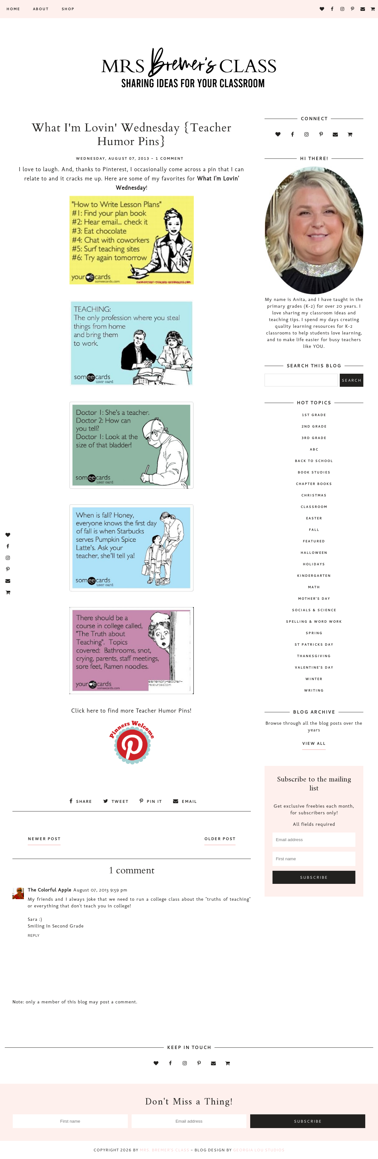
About (41, 8)
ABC (314, 449)
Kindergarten (314, 575)
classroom (314, 506)
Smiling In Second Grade (56, 926)
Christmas (314, 495)
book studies (314, 472)
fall (314, 529)
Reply (34, 935)
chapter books (314, 483)
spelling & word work (314, 621)
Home (13, 8)
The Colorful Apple (49, 890)
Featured (314, 541)
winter (314, 679)
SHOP (68, 8)
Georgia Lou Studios (259, 1150)
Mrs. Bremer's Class (164, 1150)
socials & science (314, 610)
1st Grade (314, 415)
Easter (314, 518)
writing (314, 690)
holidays (314, 564)
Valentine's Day (314, 667)
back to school (314, 460)
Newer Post (44, 838)
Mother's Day (314, 598)
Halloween (314, 552)
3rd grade (314, 438)
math (314, 587)
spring (314, 633)
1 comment (170, 158)
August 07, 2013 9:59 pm (100, 890)
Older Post (220, 838)
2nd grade (314, 426)
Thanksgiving (314, 656)
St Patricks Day (313, 644)
